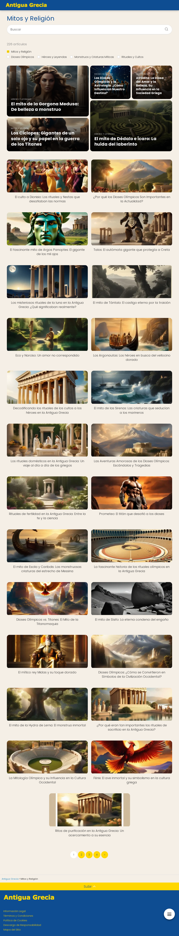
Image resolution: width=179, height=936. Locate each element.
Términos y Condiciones (18, 915)
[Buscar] (165, 28)
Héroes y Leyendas (52, 57)
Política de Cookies (15, 920)
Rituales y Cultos (130, 57)
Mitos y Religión (19, 52)
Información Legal (14, 911)
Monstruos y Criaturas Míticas (92, 57)
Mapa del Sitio (12, 929)
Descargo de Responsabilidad (22, 925)
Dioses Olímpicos (20, 57)
